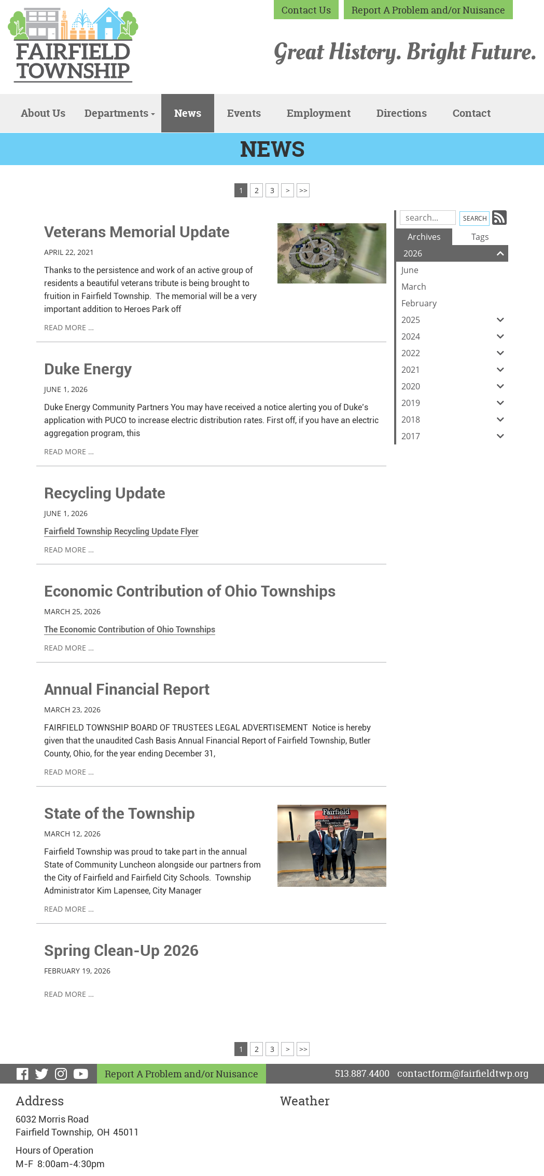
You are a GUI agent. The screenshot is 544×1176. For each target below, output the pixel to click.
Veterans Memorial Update (137, 232)
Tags (480, 236)
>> (303, 190)
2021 (454, 369)
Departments (120, 113)
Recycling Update (104, 493)
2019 (454, 403)
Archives (424, 236)
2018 (454, 419)
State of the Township (119, 813)
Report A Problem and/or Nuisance (428, 10)
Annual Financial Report (127, 689)
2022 (454, 353)
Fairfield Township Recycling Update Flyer (121, 531)
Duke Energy (88, 369)
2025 (454, 320)
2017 (454, 436)
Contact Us (306, 10)
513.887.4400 (362, 1073)
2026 (455, 253)
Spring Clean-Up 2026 (121, 950)
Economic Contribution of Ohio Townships (190, 591)
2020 (454, 386)
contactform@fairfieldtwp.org (462, 1073)
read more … (69, 327)
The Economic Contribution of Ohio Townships (129, 629)
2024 (454, 336)
